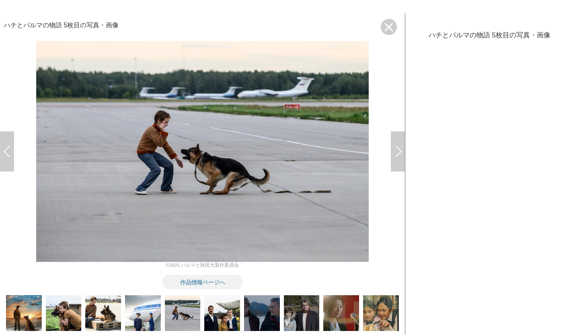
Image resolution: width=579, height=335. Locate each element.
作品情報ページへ (202, 282)
